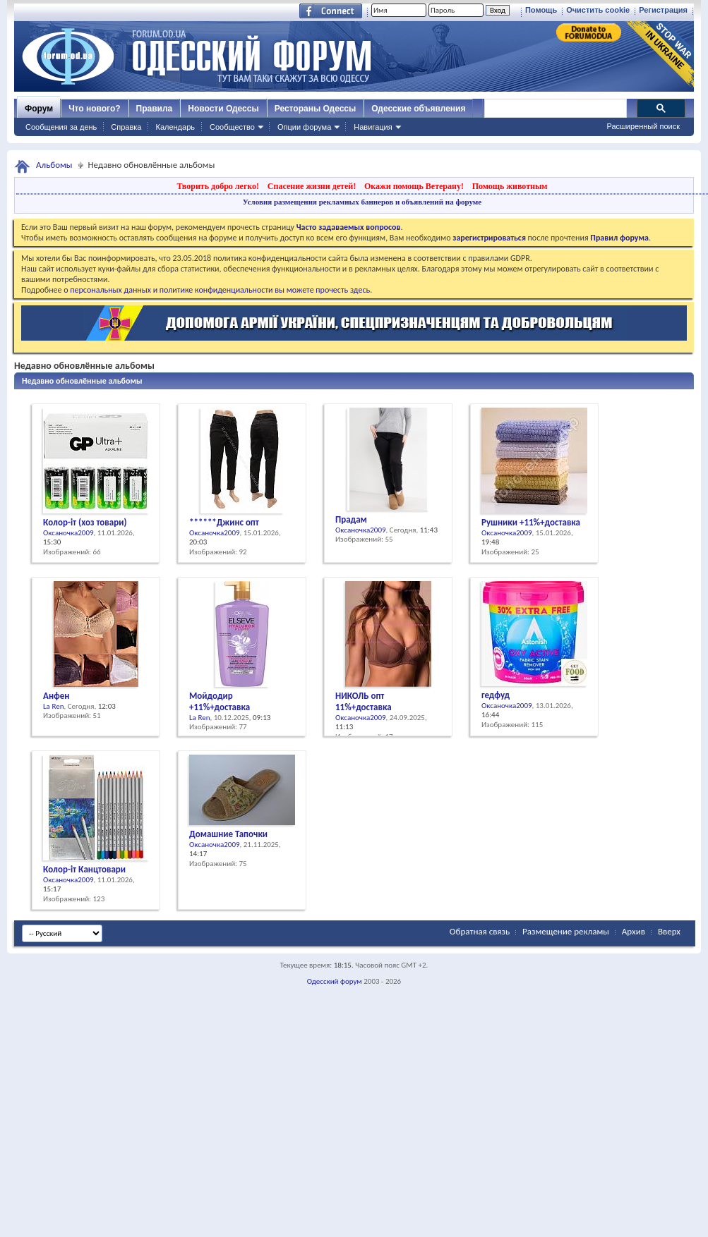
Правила (154, 109)
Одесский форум (334, 981)
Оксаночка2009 (68, 532)
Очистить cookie (598, 10)
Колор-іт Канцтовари (84, 869)
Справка (126, 127)
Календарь (175, 127)
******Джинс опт (224, 522)
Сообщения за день (61, 127)
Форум (39, 109)
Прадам (351, 519)
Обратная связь (480, 931)
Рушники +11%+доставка (530, 522)
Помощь (541, 10)
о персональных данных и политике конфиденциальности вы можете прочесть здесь (217, 290)
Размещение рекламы (565, 931)
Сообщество (232, 127)
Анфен (56, 695)
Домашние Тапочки (228, 834)
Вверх (669, 931)
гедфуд (495, 695)
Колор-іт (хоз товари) (84, 522)
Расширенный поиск (643, 126)
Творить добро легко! (217, 186)
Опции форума (304, 127)
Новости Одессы (223, 109)
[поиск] (554, 108)
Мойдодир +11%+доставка (219, 701)
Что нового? (94, 109)
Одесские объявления (418, 109)
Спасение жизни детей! (312, 186)
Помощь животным (510, 186)
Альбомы (54, 164)
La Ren (53, 706)
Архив (633, 931)
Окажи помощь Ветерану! (414, 186)
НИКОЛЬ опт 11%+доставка (363, 701)
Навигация (373, 127)
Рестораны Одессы (315, 109)
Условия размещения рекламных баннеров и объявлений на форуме (362, 201)
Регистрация (663, 10)
